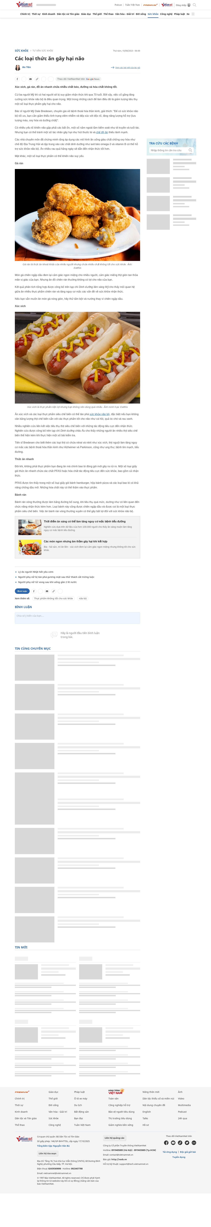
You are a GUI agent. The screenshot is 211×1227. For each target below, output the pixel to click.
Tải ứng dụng (170, 1151)
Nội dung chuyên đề (154, 1105)
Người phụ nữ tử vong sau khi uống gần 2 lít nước (47, 582)
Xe (188, 14)
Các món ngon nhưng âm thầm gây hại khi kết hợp (75, 541)
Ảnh (180, 1091)
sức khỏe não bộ (100, 414)
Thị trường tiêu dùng (120, 1118)
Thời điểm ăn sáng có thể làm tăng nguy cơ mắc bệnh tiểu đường (85, 521)
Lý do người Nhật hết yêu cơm (35, 571)
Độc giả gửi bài (188, 1151)
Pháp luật (179, 14)
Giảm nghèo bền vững (120, 1124)
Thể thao (109, 14)
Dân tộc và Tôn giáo (68, 14)
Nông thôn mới (151, 1091)
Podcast (118, 5)
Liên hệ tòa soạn (47, 1153)
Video (181, 1098)
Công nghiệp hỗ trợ (119, 1105)
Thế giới (97, 14)
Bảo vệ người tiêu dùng (121, 1111)
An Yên (26, 67)
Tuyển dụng (178, 1157)
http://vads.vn (119, 1159)
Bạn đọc (78, 1118)
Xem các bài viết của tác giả (127, 68)
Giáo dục (86, 14)
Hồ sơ (146, 1124)
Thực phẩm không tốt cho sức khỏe (53, 598)
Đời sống (141, 14)
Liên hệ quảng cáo (114, 1137)
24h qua (182, 1118)
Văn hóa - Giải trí (124, 14)
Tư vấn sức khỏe (42, 50)
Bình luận (22, 591)
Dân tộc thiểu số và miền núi (158, 1098)
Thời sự (36, 14)
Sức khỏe (153, 14)
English (147, 1111)
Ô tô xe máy (80, 1098)
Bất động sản (81, 1111)
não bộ (83, 598)
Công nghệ (166, 14)
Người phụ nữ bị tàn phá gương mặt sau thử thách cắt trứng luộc (56, 577)
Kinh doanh (48, 14)
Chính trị (25, 14)
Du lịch (78, 1105)
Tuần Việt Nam (132, 5)
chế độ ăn (102, 132)
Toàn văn (113, 1098)
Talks (145, 1118)
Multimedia (184, 1105)
